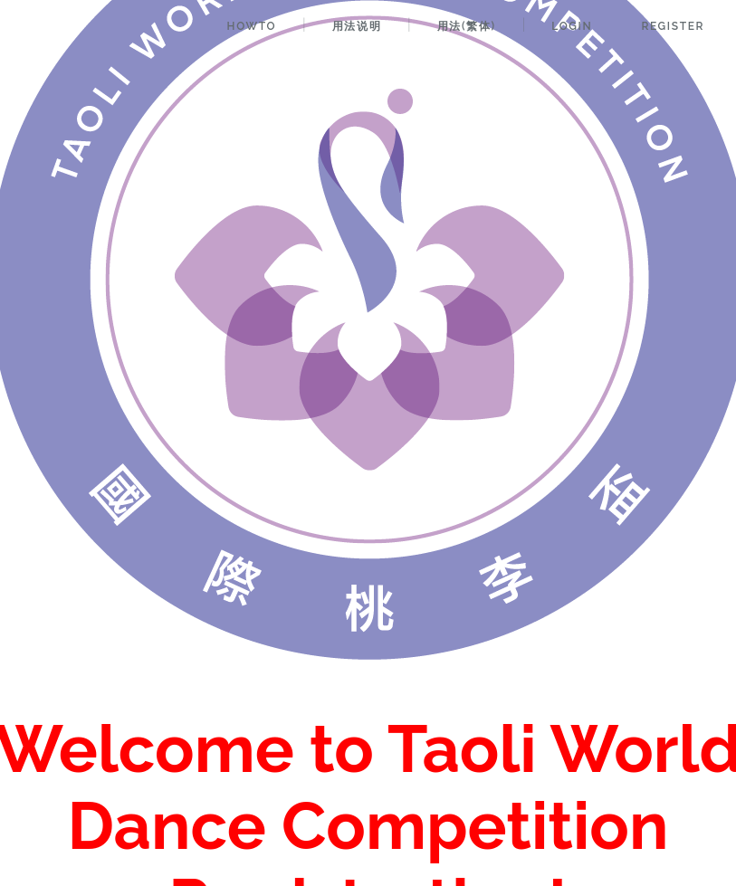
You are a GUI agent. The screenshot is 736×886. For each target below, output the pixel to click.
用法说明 (356, 26)
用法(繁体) (466, 26)
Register (672, 26)
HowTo (251, 26)
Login (571, 26)
